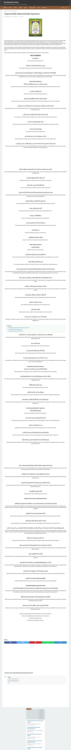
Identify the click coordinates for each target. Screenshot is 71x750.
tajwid (53, 158)
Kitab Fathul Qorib (56, 132)
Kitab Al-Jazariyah (55, 122)
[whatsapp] (33, 681)
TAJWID (16, 5)
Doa (52, 102)
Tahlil (53, 156)
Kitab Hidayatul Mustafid (57, 134)
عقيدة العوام (54, 164)
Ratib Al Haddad (55, 145)
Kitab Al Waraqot (55, 120)
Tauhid (53, 160)
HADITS (26, 5)
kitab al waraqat (55, 119)
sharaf (53, 154)
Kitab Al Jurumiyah (56, 117)
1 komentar (21, 15)
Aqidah (53, 100)
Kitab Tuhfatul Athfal (56, 137)
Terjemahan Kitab (11, 1)
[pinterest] (25, 681)
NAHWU (10, 5)
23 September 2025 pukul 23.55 (13, 717)
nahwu (53, 141)
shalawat (53, 149)
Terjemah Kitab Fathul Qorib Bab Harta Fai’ (15, 347)
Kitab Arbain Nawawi (56, 128)
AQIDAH (21, 5)
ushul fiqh (54, 162)
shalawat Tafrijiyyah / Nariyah (57, 153)
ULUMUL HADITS (33, 5)
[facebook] (8, 681)
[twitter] (17, 681)
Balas (9, 721)
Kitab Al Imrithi (54, 115)
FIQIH (39, 5)
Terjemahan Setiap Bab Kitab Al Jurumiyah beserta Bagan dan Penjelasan (57, 62)
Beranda (6, 5)
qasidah (53, 143)
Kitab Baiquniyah (55, 130)
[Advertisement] (25, 172)
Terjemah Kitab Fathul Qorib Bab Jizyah (15, 345)
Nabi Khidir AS (54, 139)
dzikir (53, 107)
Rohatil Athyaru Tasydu (56, 147)
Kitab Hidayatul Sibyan (56, 136)
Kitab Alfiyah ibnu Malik (56, 124)
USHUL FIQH (45, 5)
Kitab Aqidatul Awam (56, 126)
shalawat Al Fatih (55, 151)
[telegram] (42, 681)
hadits (53, 111)
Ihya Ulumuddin (55, 113)
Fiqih (53, 109)
